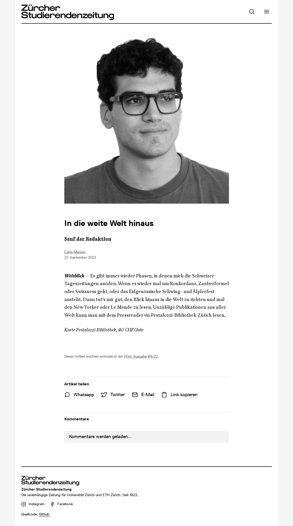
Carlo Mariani (74, 252)
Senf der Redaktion (87, 239)
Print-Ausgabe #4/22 (141, 356)
